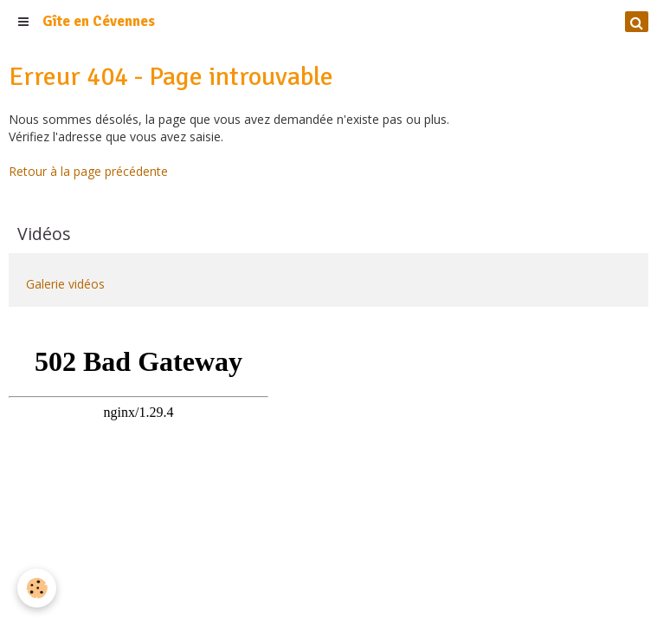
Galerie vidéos (65, 284)
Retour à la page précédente (88, 171)
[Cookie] (36, 588)
